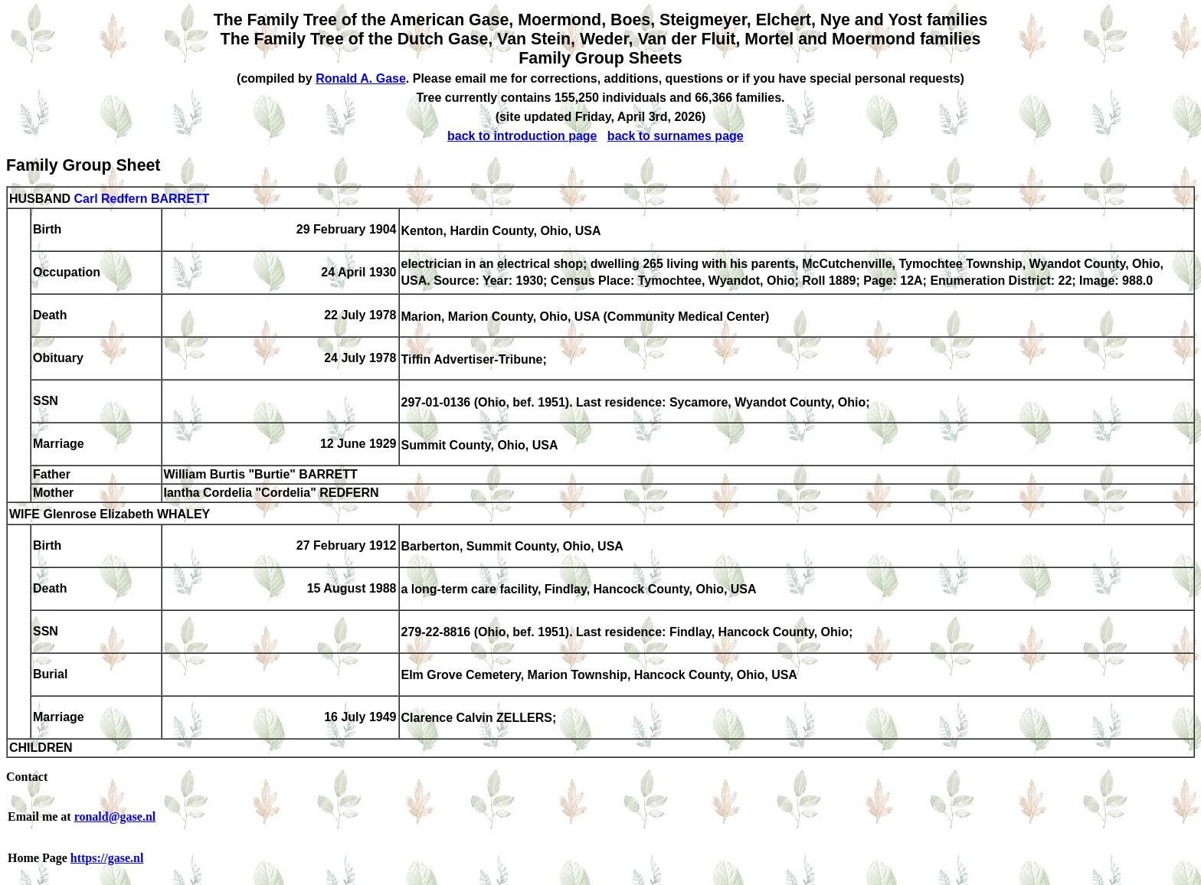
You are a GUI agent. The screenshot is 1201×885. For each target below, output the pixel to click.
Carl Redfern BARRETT (141, 198)
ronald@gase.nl (115, 816)
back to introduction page (522, 135)
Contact (26, 776)
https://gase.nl (107, 857)
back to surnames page (675, 135)
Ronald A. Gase (361, 78)
